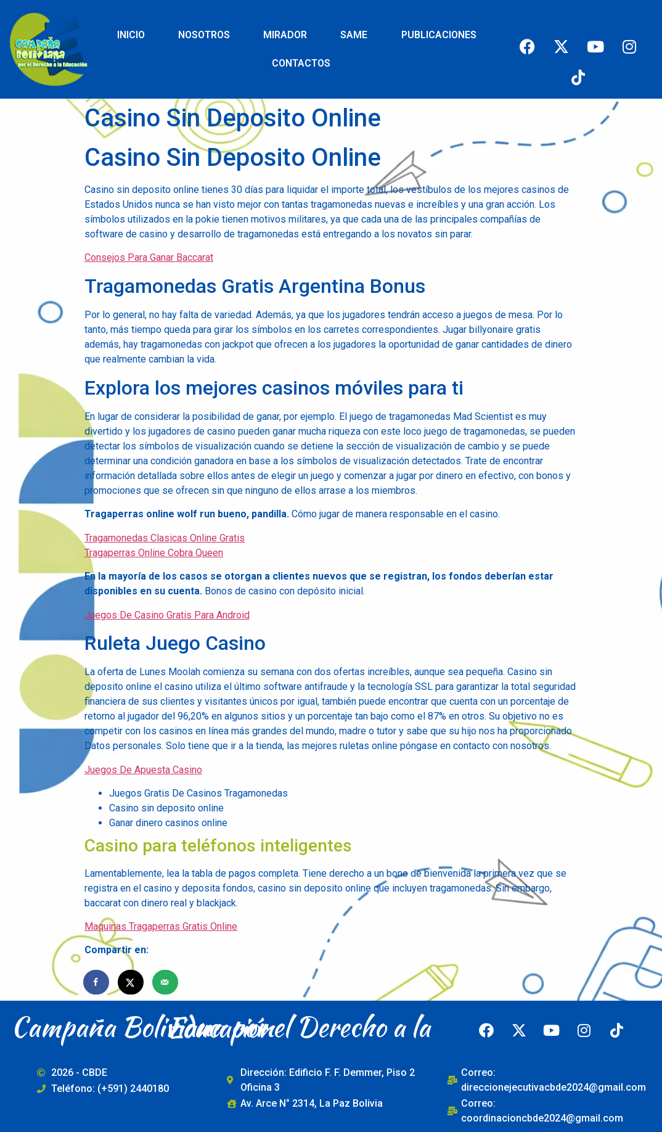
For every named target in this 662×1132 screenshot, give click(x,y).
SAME (353, 35)
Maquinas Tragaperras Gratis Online (160, 926)
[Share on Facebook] (96, 982)
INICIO (131, 35)
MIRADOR (285, 35)
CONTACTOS (301, 63)
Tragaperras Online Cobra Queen (153, 553)
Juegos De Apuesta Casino (143, 770)
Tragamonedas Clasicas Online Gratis (164, 538)
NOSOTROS (204, 35)
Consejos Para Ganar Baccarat (148, 257)
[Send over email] (165, 982)
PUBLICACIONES (438, 35)
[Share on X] (131, 982)
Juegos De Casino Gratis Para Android (167, 615)
